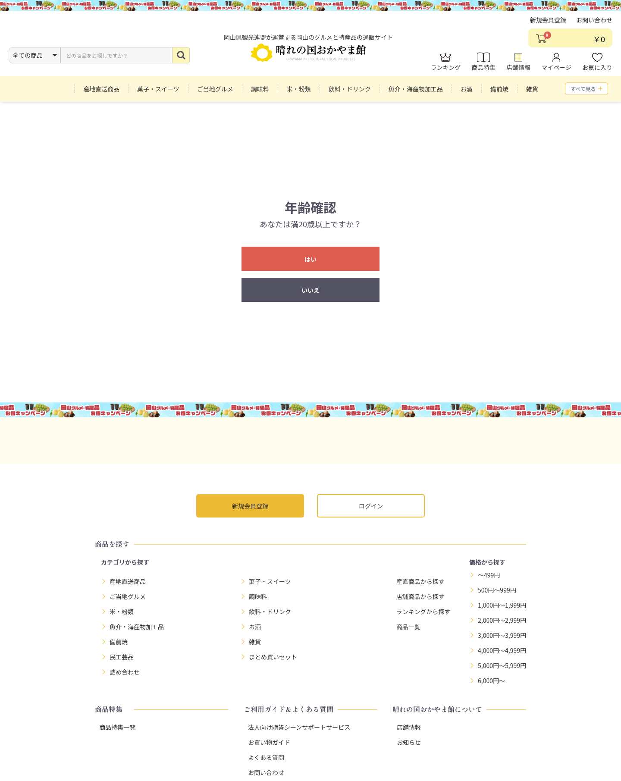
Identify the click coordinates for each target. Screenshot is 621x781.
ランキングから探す (423, 611)
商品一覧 (408, 626)
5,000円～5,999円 (502, 665)
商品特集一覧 (117, 727)
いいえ (310, 290)
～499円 (489, 575)
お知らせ (409, 742)
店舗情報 (518, 65)
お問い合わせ (594, 23)
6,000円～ (491, 680)
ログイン (371, 506)
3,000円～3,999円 (502, 635)
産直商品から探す (420, 581)
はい (310, 259)
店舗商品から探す (420, 596)
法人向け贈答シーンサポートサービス (299, 727)
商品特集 (483, 65)
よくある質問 (266, 757)
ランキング (446, 65)
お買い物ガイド (269, 742)
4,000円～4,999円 (502, 650)
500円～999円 (497, 590)
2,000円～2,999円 (502, 620)
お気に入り (597, 65)
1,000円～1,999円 (502, 605)
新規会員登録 (548, 23)
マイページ (556, 65)
